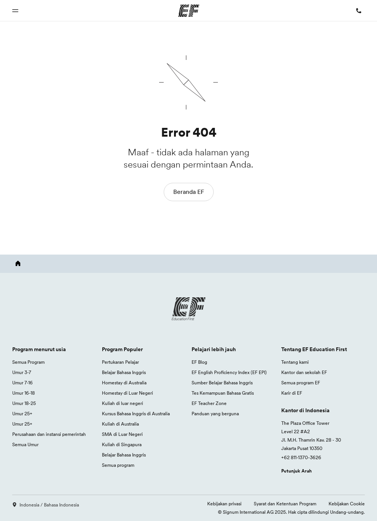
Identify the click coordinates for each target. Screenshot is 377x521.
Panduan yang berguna (215, 413)
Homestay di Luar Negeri (127, 393)
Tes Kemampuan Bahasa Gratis (223, 393)
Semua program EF (300, 382)
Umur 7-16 (22, 382)
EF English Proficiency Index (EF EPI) (229, 372)
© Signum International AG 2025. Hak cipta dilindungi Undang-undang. (291, 512)
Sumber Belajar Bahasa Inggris (222, 382)
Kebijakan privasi (224, 503)
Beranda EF (188, 191)
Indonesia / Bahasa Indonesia (45, 505)
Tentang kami (295, 362)
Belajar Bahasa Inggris (124, 372)
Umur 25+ (22, 413)
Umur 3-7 (21, 372)
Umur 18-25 (24, 403)
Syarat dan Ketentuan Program (285, 503)
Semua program (118, 465)
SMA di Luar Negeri (122, 434)
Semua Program (28, 362)
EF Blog (199, 362)
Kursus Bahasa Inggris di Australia (136, 413)
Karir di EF (291, 393)
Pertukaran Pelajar (120, 362)
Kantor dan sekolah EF (304, 372)
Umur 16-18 (23, 393)
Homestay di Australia (124, 382)
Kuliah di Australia (120, 424)
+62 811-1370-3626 (301, 457)
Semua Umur (25, 444)
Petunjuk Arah (296, 471)
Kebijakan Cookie (347, 503)
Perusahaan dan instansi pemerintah (49, 434)
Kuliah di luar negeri (122, 403)
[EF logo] (188, 308)
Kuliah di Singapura (122, 444)
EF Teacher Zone (209, 403)
